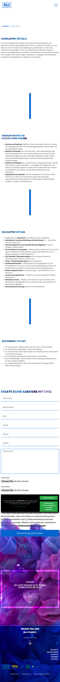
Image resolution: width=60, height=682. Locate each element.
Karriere (54, 657)
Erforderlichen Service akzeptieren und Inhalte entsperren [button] (48, 506)
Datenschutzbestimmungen (32, 525)
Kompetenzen (52, 652)
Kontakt (54, 659)
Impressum (14, 674)
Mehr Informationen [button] (20, 506)
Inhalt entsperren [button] (49, 498)
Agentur (54, 654)
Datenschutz (26, 674)
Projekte (54, 650)
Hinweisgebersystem (42, 674)
